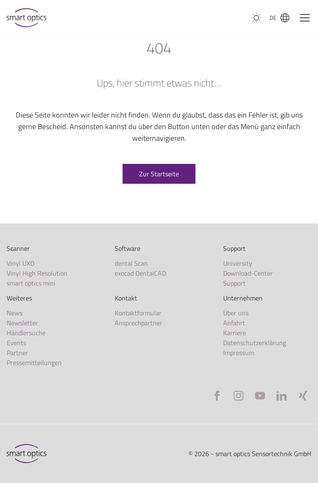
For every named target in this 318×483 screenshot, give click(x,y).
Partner (17, 353)
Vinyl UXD (20, 263)
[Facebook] (217, 395)
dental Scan (131, 263)
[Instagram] (238, 395)
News (14, 313)
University (237, 263)
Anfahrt (234, 323)
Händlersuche (26, 333)
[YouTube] (260, 395)
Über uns (235, 313)
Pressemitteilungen (34, 363)
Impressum (238, 353)
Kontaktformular (138, 313)
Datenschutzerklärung (254, 343)
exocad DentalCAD (140, 273)
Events (16, 343)
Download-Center (248, 273)
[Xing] (303, 395)
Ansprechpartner (138, 323)
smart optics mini (31, 283)
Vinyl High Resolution (37, 273)
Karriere (234, 333)
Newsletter (22, 323)
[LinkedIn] (281, 395)
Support (234, 283)
